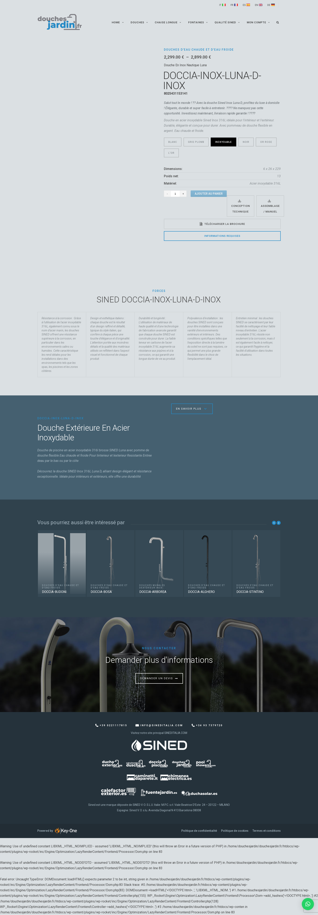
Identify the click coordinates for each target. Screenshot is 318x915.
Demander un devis (156, 678)
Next (279, 523)
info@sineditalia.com (161, 725)
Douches (140, 22)
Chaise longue (168, 22)
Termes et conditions (266, 830)
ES (244, 5)
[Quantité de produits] (175, 193)
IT (220, 5)
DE (268, 5)
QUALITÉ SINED (228, 22)
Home (118, 22)
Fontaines (198, 22)
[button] (308, 904)
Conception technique (240, 208)
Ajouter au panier (209, 193)
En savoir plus (188, 408)
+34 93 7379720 (209, 725)
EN (256, 5)
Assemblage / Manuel (270, 208)
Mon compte (259, 22)
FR (232, 5)
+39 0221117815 (113, 725)
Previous (274, 523)
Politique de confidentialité (199, 830)
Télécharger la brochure (224, 223)
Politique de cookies (234, 830)
